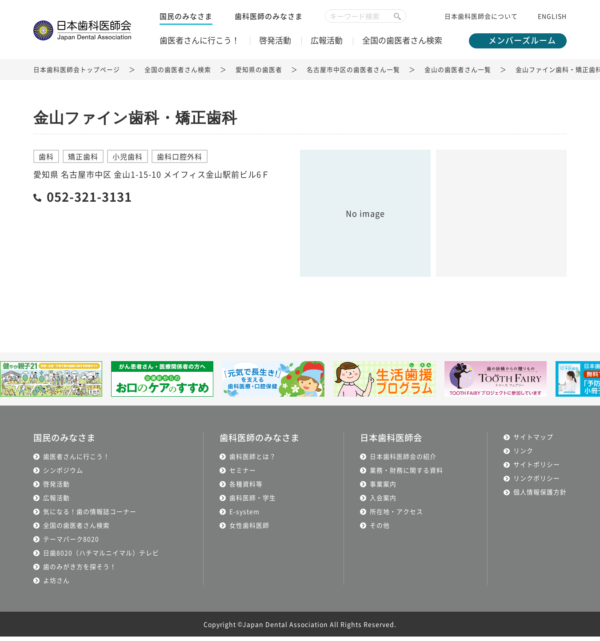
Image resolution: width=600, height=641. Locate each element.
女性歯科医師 (248, 529)
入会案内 (384, 502)
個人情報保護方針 (540, 496)
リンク (523, 455)
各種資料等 (244, 488)
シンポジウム (63, 474)
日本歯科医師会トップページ (76, 74)
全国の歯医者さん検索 (402, 44)
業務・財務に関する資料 (407, 474)
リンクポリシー (536, 482)
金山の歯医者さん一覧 (457, 74)
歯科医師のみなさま (269, 20)
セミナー (241, 474)
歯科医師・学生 (251, 502)
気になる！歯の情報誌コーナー (89, 515)
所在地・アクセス (397, 515)
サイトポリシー (536, 469)
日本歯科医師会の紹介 (404, 460)
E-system (243, 515)
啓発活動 (275, 44)
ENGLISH (552, 20)
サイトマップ (533, 441)
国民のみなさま (186, 20)
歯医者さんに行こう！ (200, 44)
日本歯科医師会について (481, 20)
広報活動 (327, 44)
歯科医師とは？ (251, 460)
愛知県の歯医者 (259, 74)
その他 (381, 529)
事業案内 (384, 488)
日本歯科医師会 (394, 442)
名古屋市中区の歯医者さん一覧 (353, 74)
